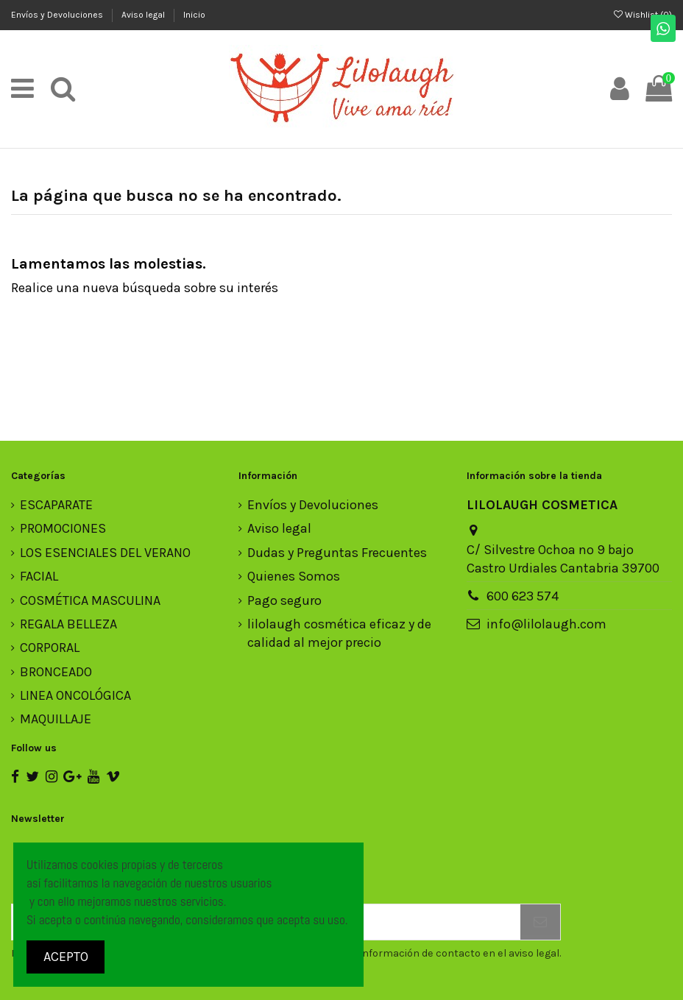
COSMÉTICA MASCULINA (90, 600)
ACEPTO (65, 956)
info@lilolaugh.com (546, 624)
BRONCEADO (56, 672)
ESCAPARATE (56, 505)
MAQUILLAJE (55, 719)
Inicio (194, 15)
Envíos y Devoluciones (58, 15)
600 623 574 (522, 596)
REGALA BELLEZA (68, 624)
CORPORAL (49, 647)
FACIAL (39, 576)
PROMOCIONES (63, 528)
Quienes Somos (293, 576)
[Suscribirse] (540, 922)
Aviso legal (144, 15)
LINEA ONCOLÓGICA (75, 695)
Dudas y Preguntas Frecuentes (337, 553)
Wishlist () (643, 15)
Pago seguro (284, 600)
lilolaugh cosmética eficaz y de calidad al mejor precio (339, 633)
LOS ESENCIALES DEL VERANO (105, 553)
